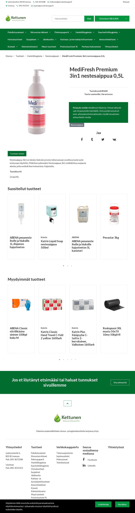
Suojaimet (31, 39)
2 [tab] (67, 265)
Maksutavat (62, 459)
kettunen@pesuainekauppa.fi (61, 2)
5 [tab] (75, 359)
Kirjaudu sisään (80, 107)
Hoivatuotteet (15, 39)
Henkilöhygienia (84, 32)
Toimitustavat (62, 462)
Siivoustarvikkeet (39, 32)
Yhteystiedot (111, 46)
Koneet (11, 46)
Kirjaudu (126, 2)
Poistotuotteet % (69, 46)
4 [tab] (71, 359)
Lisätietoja (103, 504)
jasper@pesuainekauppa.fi (43, 6)
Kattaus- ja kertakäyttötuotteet (76, 39)
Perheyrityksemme (91, 46)
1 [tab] (63, 265)
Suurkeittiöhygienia (108, 32)
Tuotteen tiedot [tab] (17, 153)
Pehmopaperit (62, 32)
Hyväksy (122, 504)
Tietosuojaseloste (64, 453)
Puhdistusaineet (16, 32)
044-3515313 (24, 6)
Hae (89, 18)
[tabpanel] (21, 226)
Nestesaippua (77, 125)
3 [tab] (71, 265)
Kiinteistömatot (30, 46)
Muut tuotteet (49, 46)
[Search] (68, 19)
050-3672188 (40, 2)
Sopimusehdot (62, 456)
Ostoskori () (109, 18)
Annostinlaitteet (107, 39)
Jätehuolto (48, 39)
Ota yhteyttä (120, 382)
